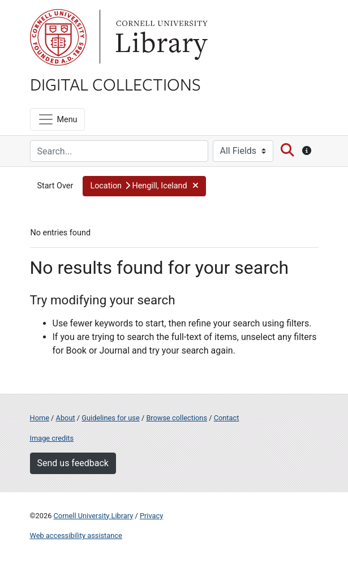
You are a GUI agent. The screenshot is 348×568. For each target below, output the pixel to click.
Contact (226, 418)
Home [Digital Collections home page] (39, 418)
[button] (144, 186)
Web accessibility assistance (76, 535)
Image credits (52, 438)
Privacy (151, 515)
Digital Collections (115, 84)
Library (160, 37)
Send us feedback (73, 463)
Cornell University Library (94, 515)
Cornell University (58, 37)
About (65, 418)
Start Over (55, 186)
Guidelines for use (110, 418)
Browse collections (176, 418)
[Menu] (57, 119)
